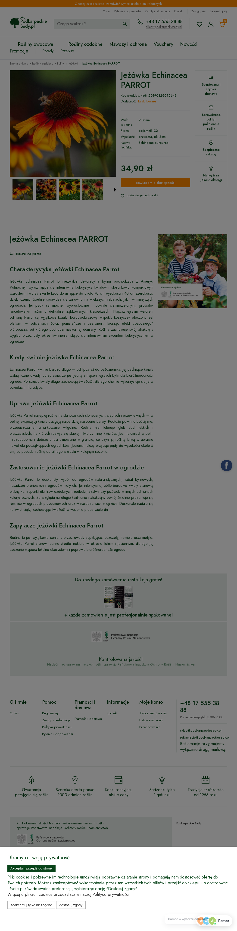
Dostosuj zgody (70, 905)
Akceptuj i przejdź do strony (31, 868)
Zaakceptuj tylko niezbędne (31, 905)
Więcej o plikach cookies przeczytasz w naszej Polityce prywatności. (69, 894)
